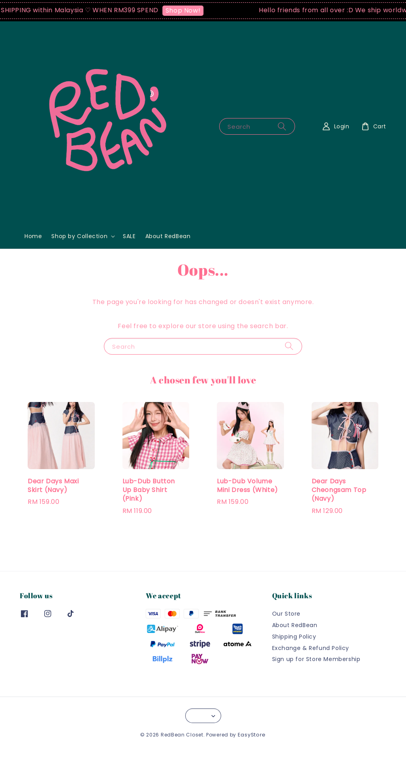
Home (33, 236)
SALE (129, 236)
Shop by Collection (79, 236)
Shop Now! (186, 10)
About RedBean (168, 236)
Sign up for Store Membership (316, 659)
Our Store (286, 614)
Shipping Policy (294, 637)
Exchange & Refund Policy (310, 648)
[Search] (282, 126)
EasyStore (252, 734)
